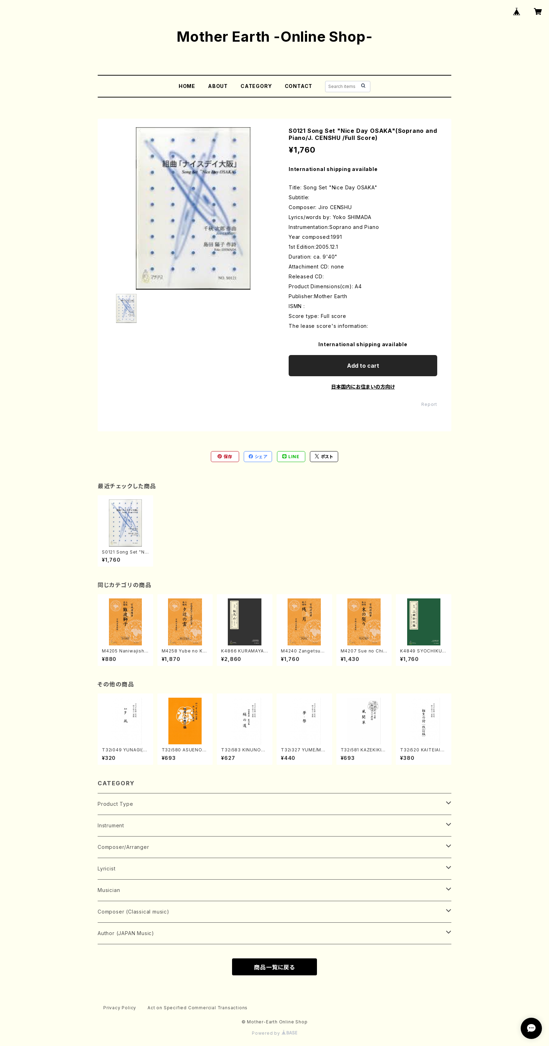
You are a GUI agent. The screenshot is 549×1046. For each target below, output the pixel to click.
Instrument (111, 825)
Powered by (274, 1033)
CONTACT (299, 86)
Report (429, 404)
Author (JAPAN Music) (126, 933)
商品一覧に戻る (274, 967)
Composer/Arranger (123, 847)
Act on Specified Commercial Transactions (198, 1007)
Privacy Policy (119, 1007)
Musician (109, 890)
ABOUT (218, 86)
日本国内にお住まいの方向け (363, 387)
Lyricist (106, 868)
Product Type (115, 804)
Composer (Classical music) (133, 912)
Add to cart (363, 365)
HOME (187, 86)
